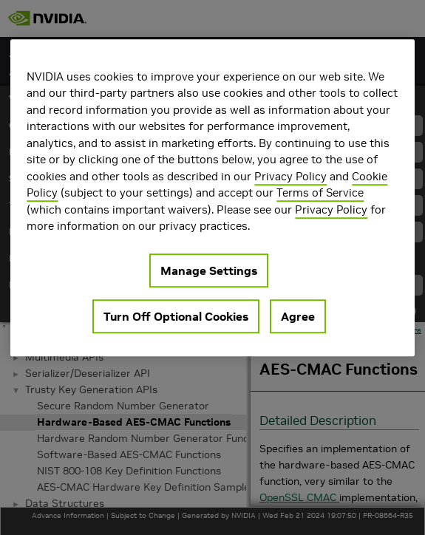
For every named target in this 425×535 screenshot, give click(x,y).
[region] (212, 197)
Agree (298, 316)
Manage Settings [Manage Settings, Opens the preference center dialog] (208, 270)
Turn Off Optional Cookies (175, 316)
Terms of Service (320, 192)
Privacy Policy (290, 176)
